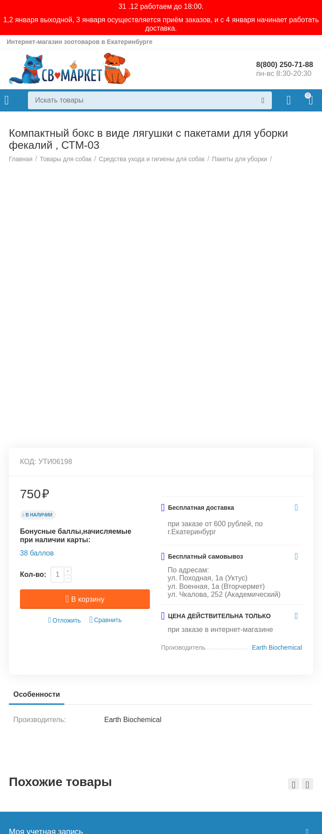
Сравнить (106, 764)
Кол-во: (33, 719)
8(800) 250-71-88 (282, 64)
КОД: (28, 606)
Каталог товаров (6, 100)
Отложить (64, 764)
